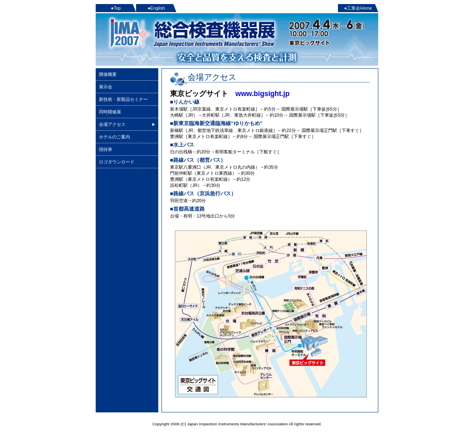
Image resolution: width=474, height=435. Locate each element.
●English (156, 8)
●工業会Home (358, 8)
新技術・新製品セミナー (123, 99)
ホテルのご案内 (114, 136)
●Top (116, 8)
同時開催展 (110, 111)
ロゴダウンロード (116, 161)
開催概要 (108, 74)
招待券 (105, 149)
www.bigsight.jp (262, 94)
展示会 (105, 86)
